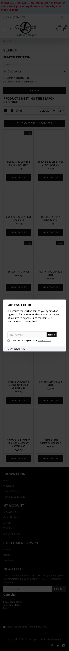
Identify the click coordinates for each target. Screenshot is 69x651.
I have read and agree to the (29, 340)
